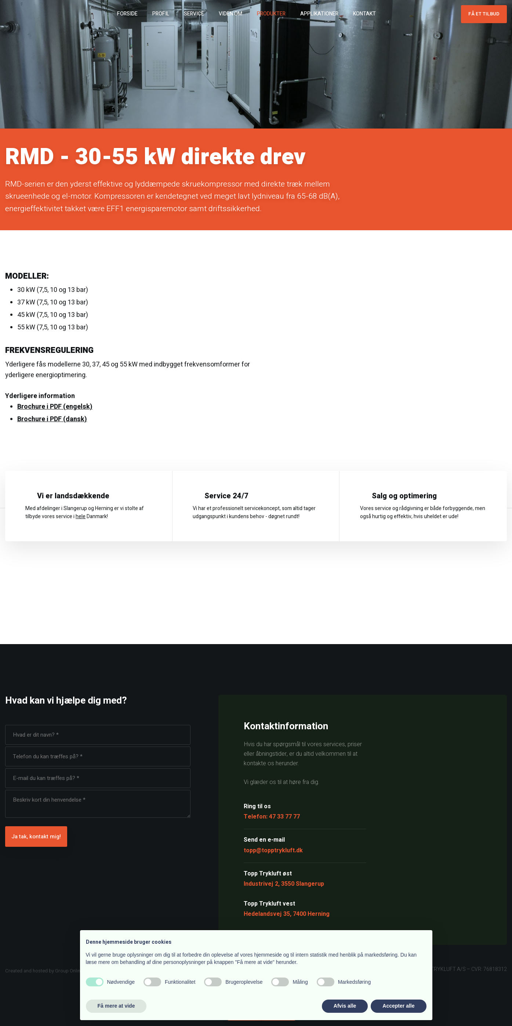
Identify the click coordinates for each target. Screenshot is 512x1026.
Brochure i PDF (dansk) (52, 419)
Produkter (271, 14)
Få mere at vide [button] (116, 1006)
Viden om (230, 14)
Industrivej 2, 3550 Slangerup (284, 883)
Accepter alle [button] (398, 1006)
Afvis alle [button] (345, 1006)
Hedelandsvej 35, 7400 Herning (287, 914)
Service (194, 14)
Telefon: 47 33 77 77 (272, 816)
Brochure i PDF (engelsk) (54, 407)
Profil (160, 14)
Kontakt (364, 14)
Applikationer (319, 14)
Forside (127, 14)
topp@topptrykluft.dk (273, 850)
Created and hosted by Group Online (44, 970)
